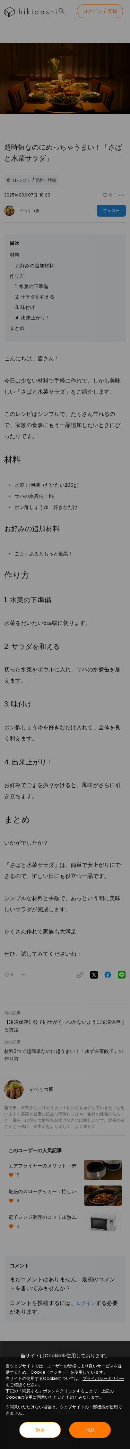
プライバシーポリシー (103, 1378)
